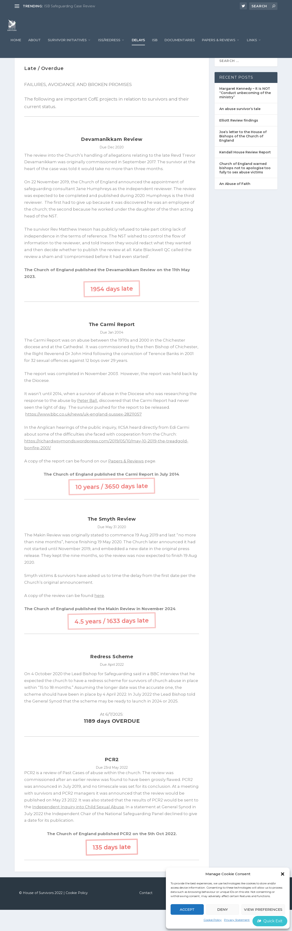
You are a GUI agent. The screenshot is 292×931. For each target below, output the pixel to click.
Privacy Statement (237, 920)
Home (16, 49)
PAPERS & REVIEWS (218, 49)
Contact (145, 914)
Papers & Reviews (126, 482)
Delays (138, 49)
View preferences (263, 909)
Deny (222, 909)
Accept (187, 909)
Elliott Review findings (238, 141)
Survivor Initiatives (67, 49)
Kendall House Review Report (245, 173)
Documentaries (179, 49)
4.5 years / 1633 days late (112, 642)
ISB (154, 49)
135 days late (112, 868)
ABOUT (34, 49)
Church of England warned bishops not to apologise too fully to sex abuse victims (245, 189)
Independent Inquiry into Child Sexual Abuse (78, 828)
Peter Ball (87, 422)
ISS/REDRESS (109, 49)
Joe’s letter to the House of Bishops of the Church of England (243, 157)
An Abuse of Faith (234, 205)
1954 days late (112, 310)
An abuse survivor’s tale (239, 130)
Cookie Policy (213, 920)
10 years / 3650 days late (112, 507)
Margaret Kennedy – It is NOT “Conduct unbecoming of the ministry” (245, 114)
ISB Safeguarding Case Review (69, 6)
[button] (282, 874)
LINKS (252, 49)
